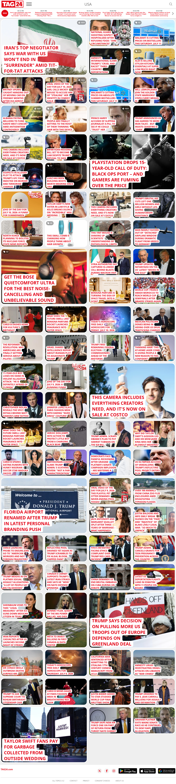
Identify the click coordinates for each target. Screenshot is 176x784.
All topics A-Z (58, 781)
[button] (173, 14)
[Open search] (171, 4)
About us (120, 781)
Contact (73, 781)
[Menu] (29, 4)
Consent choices (102, 781)
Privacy (86, 781)
